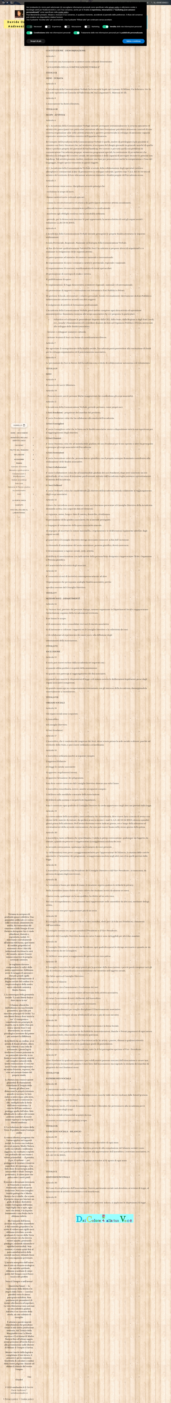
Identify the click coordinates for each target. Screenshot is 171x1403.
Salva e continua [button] (134, 41)
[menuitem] (19, 433)
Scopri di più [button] (35, 41)
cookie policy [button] (63, 12)
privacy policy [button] (114, 7)
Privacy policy (11, 1399)
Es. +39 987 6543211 (161, 2)
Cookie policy (27, 1399)
